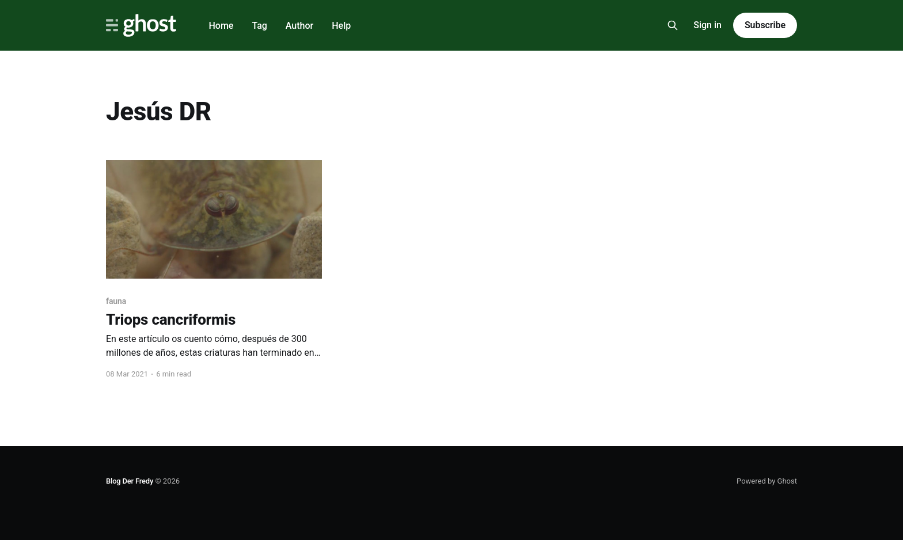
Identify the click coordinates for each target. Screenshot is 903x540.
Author (299, 25)
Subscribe (765, 25)
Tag (259, 25)
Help (341, 25)
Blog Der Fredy (129, 481)
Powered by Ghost (767, 481)
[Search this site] (672, 25)
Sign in (707, 25)
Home (220, 25)
